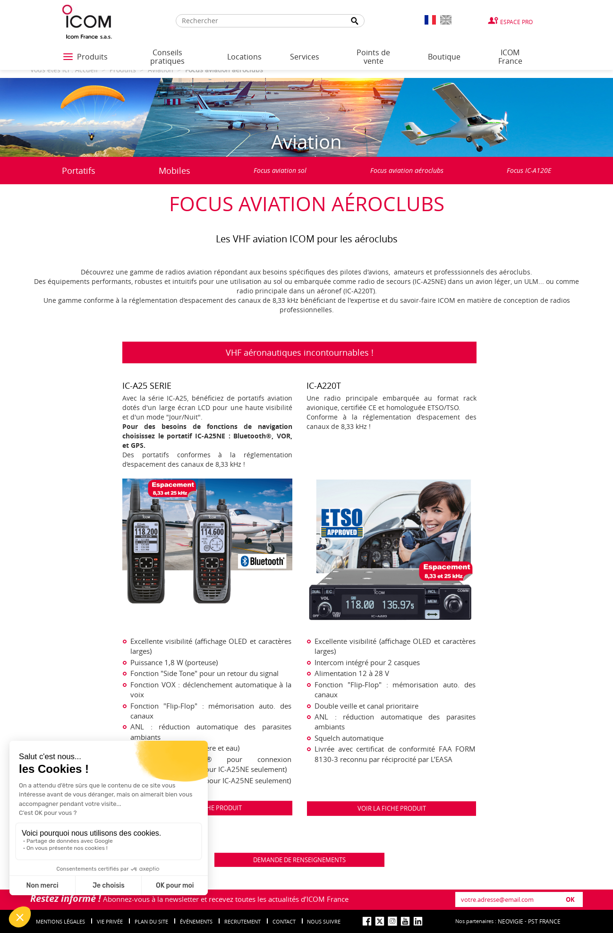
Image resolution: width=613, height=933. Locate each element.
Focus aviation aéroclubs (406, 170)
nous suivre (324, 921)
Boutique (444, 56)
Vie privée (110, 921)
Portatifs (78, 170)
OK (570, 899)
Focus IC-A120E (529, 170)
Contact (284, 921)
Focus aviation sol (280, 170)
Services (304, 56)
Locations (244, 56)
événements (196, 921)
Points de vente (373, 56)
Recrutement (242, 921)
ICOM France (510, 56)
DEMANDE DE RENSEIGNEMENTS (299, 860)
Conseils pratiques (167, 56)
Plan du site (151, 921)
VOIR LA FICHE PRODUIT (392, 808)
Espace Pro (516, 22)
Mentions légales (60, 921)
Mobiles (174, 170)
